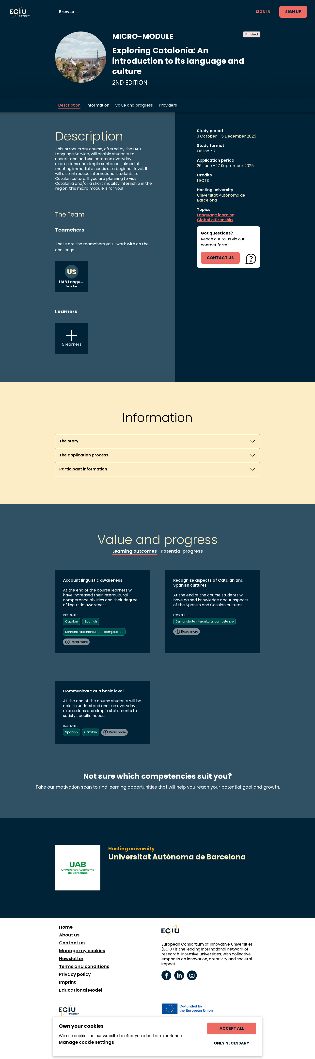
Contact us (72, 943)
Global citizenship (215, 220)
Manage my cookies (82, 951)
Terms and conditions (84, 966)
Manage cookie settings (86, 1042)
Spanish (90, 621)
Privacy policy (75, 974)
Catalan (71, 621)
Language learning (216, 215)
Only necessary (231, 1043)
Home (66, 927)
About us (69, 935)
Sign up (293, 12)
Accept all (232, 1028)
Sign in (263, 12)
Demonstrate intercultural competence (94, 632)
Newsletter (71, 959)
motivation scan (74, 787)
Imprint (67, 982)
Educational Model (80, 990)
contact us (220, 258)
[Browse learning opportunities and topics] (69, 11)
